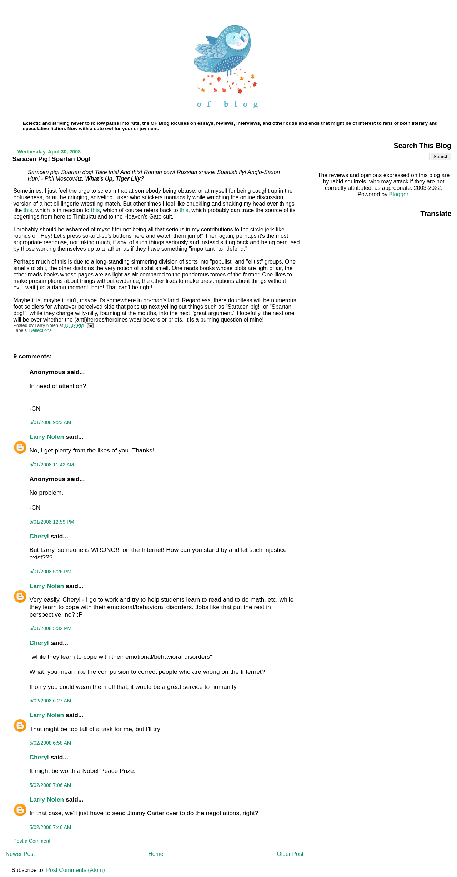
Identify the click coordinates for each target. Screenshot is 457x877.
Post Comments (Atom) (75, 870)
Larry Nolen (47, 436)
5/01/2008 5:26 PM (51, 571)
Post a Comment (32, 841)
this (28, 210)
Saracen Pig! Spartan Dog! (51, 158)
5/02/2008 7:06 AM (50, 785)
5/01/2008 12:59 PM (52, 522)
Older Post (290, 854)
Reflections (40, 330)
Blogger (398, 194)
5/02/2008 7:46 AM (50, 827)
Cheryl (39, 536)
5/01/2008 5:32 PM (51, 628)
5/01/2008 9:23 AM (50, 422)
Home (155, 854)
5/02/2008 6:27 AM (50, 701)
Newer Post (20, 854)
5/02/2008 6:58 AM (50, 743)
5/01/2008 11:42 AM (52, 464)
